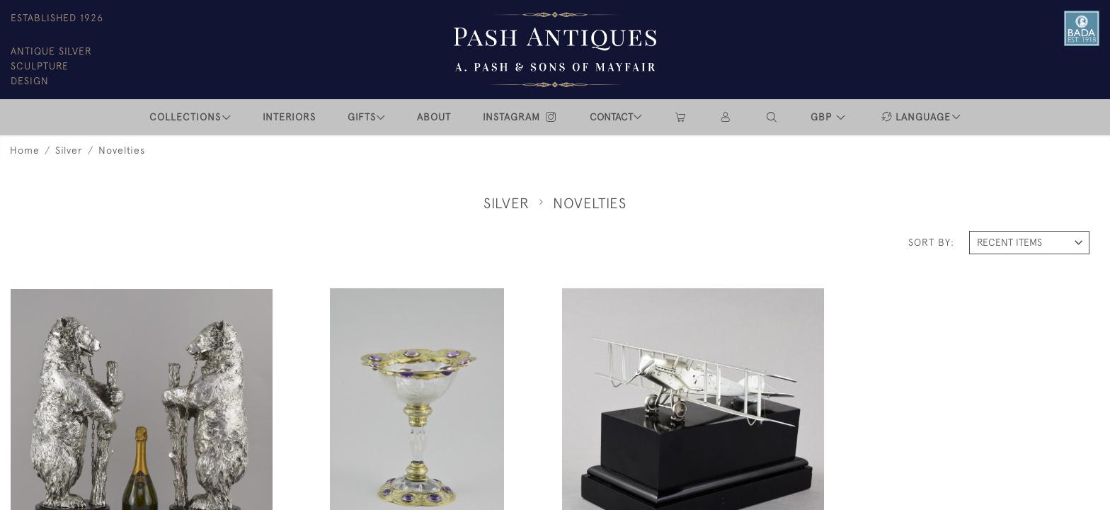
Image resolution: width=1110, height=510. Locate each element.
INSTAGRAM (520, 117)
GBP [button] (823, 117)
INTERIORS (289, 117)
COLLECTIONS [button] (185, 117)
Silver (69, 150)
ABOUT (434, 117)
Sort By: (931, 242)
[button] (772, 117)
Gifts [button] (362, 117)
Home (25, 150)
